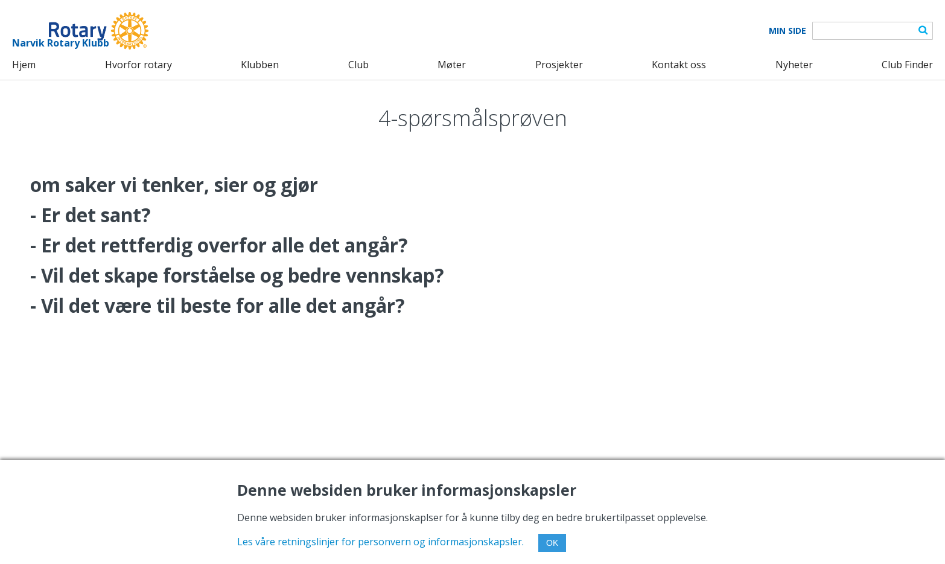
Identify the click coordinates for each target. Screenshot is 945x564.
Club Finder (907, 64)
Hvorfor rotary (138, 64)
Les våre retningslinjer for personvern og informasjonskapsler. (380, 541)
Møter (452, 64)
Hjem (24, 64)
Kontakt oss (679, 64)
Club (358, 64)
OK (552, 543)
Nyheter (794, 64)
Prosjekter (559, 64)
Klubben (260, 64)
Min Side (787, 31)
